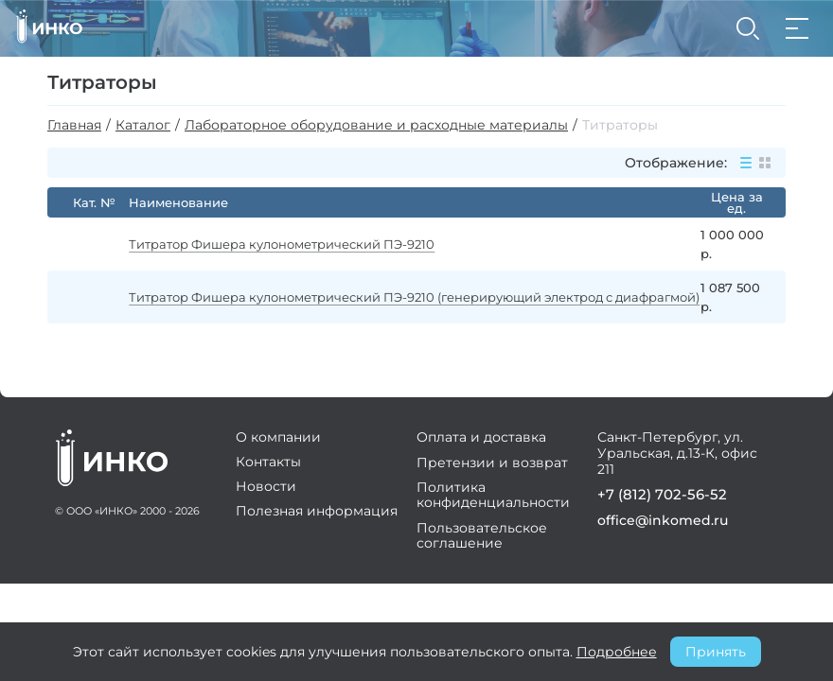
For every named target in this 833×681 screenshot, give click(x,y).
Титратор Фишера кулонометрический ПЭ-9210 (291, 244)
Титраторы (620, 125)
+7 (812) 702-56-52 (652, 498)
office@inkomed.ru (656, 523)
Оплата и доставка (481, 440)
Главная (74, 125)
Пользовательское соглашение (481, 537)
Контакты (272, 465)
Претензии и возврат (492, 465)
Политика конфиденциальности (493, 497)
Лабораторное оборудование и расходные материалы (376, 125)
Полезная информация (320, 514)
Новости (269, 489)
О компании (282, 440)
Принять (715, 651)
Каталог (142, 125)
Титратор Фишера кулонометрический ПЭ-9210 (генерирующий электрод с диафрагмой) (380, 297)
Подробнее (616, 651)
